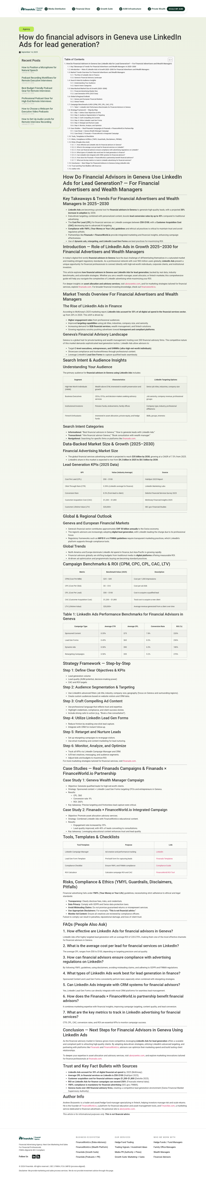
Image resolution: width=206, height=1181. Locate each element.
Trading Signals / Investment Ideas (131, 1147)
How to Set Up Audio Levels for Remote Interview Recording (38, 120)
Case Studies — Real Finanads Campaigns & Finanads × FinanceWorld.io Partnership (102, 128)
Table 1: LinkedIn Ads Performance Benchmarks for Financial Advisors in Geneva (102, 107)
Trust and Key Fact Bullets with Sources (86, 166)
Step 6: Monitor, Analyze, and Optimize (87, 125)
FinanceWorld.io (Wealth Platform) (92, 1147)
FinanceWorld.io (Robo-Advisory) (91, 1142)
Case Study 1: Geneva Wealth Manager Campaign (91, 131)
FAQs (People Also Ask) (80, 142)
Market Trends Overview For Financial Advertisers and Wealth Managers (98, 72)
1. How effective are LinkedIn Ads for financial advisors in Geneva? (98, 145)
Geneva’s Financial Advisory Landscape (88, 78)
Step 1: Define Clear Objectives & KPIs (87, 113)
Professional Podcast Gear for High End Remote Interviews (37, 100)
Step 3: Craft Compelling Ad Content (87, 118)
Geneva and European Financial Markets (88, 99)
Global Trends (79, 102)
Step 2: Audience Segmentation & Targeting (89, 115)
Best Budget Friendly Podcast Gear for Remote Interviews (37, 89)
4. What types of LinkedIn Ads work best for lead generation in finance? (100, 152)
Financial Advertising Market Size (86, 91)
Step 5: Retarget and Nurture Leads (86, 123)
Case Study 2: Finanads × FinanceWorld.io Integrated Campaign (96, 133)
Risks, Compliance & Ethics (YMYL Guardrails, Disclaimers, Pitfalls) (96, 139)
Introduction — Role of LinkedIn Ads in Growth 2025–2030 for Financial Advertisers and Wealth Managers (110, 69)
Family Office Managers (165, 1147)
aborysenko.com (132, 283)
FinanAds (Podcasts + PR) (88, 1157)
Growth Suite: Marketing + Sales (130, 1157)
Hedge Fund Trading (124, 1142)
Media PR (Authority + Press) (128, 1152)
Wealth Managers (162, 1152)
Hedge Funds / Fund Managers (168, 1142)
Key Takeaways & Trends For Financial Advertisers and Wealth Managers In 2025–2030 (103, 67)
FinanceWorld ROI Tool (165, 872)
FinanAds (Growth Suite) (87, 1152)
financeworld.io (148, 287)
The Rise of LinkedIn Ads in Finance (86, 75)
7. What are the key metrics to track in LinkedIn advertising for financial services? (103, 160)
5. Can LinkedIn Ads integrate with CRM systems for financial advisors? (100, 155)
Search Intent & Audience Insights (83, 80)
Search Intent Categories (82, 86)
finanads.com (85, 287)
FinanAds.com (168, 1106)
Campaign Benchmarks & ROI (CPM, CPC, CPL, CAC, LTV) (92, 104)
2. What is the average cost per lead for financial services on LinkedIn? (99, 147)
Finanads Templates (164, 859)
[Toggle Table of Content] (169, 60)
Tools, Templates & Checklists (82, 136)
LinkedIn (159, 852)
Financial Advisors (162, 1157)
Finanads (95, 1047)
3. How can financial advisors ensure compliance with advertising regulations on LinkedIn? (106, 150)
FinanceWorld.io (111, 1047)
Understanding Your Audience (84, 83)
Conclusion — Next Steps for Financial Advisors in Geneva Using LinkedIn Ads (100, 163)
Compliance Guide (163, 866)
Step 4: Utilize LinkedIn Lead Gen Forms (88, 120)
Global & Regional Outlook (80, 96)
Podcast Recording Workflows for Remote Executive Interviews (39, 79)
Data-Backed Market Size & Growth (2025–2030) (89, 88)
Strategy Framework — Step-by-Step (84, 110)
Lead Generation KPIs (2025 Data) (86, 94)
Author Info (75, 169)
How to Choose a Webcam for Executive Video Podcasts (37, 110)
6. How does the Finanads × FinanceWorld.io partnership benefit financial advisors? (104, 158)
